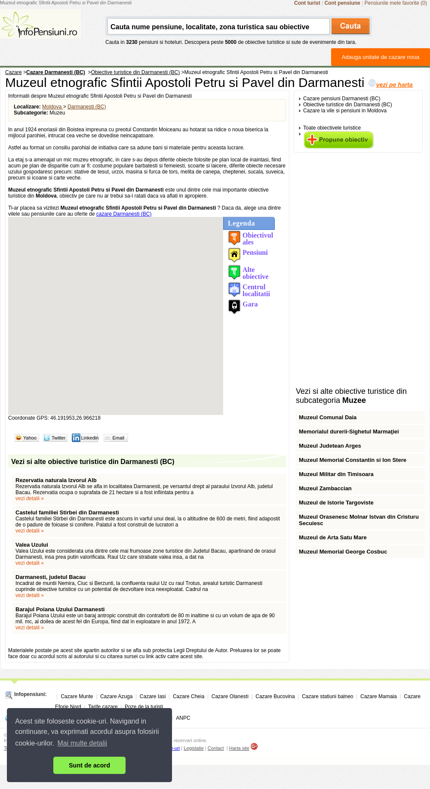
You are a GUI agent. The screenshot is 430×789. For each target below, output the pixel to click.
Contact (216, 748)
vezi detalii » (29, 498)
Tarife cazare (103, 707)
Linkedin (89, 437)
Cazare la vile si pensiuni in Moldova (345, 111)
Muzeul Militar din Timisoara (336, 474)
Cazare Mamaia (378, 696)
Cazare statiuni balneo (327, 696)
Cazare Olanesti (230, 696)
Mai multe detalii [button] (83, 743)
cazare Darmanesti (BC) (124, 214)
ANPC (183, 718)
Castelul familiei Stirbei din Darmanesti (67, 512)
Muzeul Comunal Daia (327, 417)
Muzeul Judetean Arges (330, 445)
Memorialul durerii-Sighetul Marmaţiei (349, 431)
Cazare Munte (77, 696)
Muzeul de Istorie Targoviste (336, 502)
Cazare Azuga (116, 696)
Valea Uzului (31, 544)
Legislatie (193, 748)
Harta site (239, 748)
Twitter (58, 437)
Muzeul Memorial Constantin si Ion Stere (352, 460)
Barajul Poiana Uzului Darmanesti (59, 609)
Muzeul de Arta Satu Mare (333, 537)
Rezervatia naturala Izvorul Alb (56, 480)
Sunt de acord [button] (89, 765)
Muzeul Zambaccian (325, 488)
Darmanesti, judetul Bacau (50, 577)
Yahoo (30, 437)
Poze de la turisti (144, 707)
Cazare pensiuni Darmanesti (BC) (341, 99)
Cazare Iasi (153, 696)
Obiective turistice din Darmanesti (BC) (347, 105)
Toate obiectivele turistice (332, 128)
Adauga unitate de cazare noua (381, 57)
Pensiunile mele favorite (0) (396, 3)
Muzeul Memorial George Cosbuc (343, 551)
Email (118, 437)
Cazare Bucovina (275, 696)
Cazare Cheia (188, 696)
